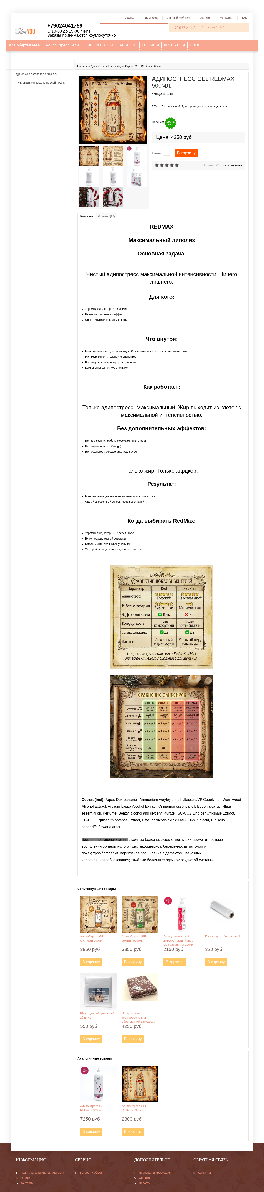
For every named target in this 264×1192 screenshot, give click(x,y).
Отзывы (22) (106, 216)
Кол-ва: (156, 153)
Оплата (205, 17)
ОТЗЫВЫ (150, 45)
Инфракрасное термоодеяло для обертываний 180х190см (139, 1017)
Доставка (151, 17)
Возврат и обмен (91, 1172)
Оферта (144, 1177)
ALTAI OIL (128, 45)
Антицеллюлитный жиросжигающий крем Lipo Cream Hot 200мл (178, 940)
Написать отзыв (233, 165)
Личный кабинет (178, 17)
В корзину (186, 153)
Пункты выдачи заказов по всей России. (40, 82)
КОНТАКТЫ (174, 45)
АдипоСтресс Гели (62, 45)
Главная (129, 17)
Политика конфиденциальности (42, 1172)
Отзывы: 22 (211, 165)
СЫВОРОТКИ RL (99, 45)
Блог (245, 17)
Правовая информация (155, 1172)
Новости (144, 1183)
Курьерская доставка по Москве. (36, 74)
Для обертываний (25, 45)
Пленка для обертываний (222, 936)
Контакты (226, 17)
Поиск (159, 27)
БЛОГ (195, 45)
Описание (86, 216)
